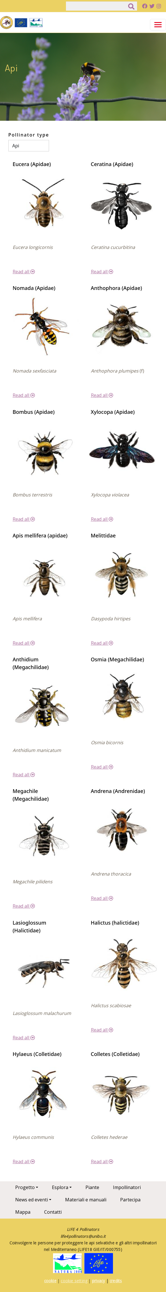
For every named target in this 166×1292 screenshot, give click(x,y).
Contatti (53, 1212)
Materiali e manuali (85, 1199)
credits (116, 1280)
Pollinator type (28, 135)
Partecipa (130, 1199)
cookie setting (74, 1280)
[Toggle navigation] (158, 24)
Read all (24, 271)
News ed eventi (31, 1199)
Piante (92, 1187)
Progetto (25, 1187)
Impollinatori (127, 1187)
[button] (44, 203)
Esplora (60, 1187)
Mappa (22, 1212)
